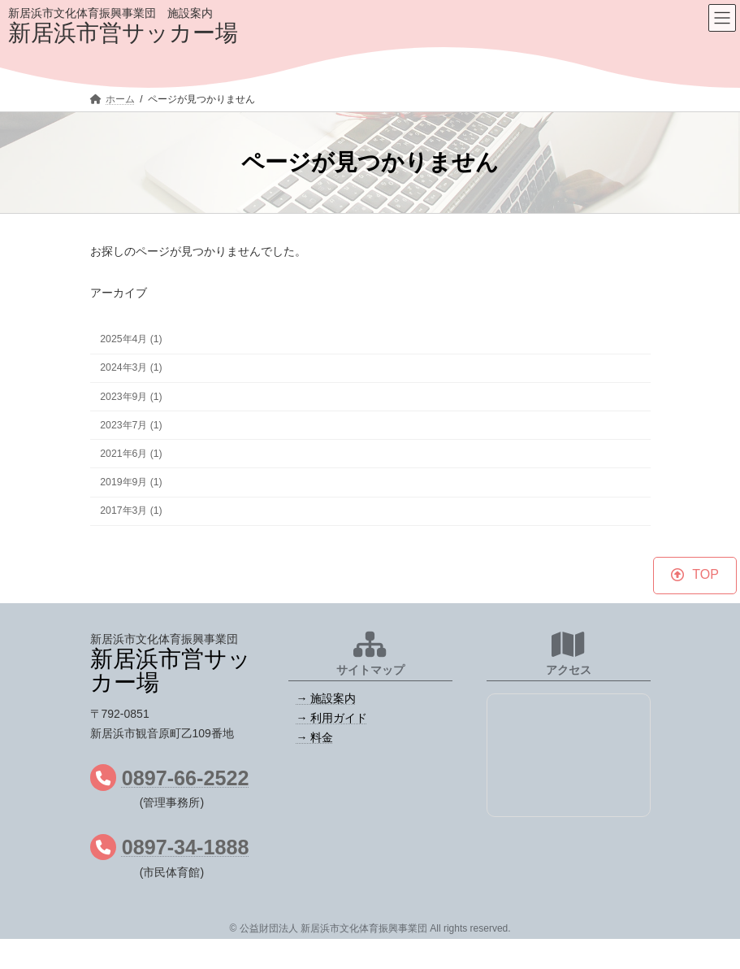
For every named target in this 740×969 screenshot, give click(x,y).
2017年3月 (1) (131, 511)
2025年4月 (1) (131, 339)
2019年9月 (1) (131, 482)
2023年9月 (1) (131, 396)
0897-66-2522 (185, 778)
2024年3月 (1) (131, 368)
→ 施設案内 (326, 698)
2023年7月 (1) (131, 425)
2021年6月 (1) (131, 453)
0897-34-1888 (185, 847)
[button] (694, 575)
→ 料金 (315, 737)
